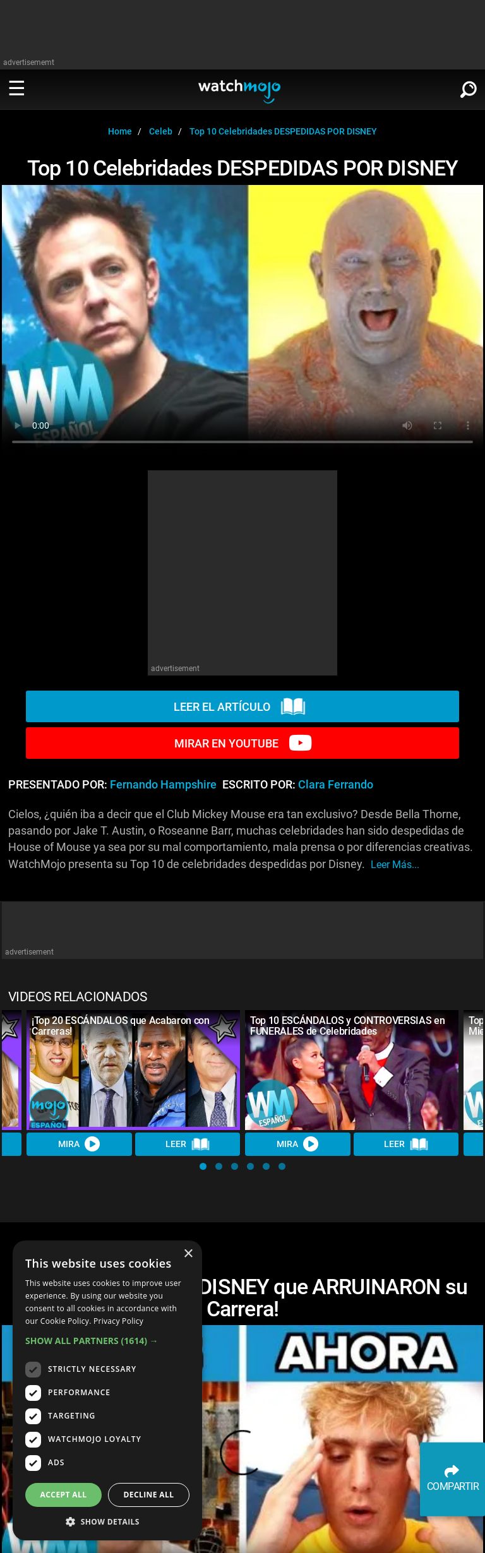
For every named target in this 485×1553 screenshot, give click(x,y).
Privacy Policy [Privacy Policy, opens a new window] (118, 1321)
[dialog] (107, 1390)
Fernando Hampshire (163, 784)
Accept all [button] (63, 1494)
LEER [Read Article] (187, 1144)
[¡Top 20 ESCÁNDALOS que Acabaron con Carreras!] (133, 1070)
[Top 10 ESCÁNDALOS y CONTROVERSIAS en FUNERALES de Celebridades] (351, 1070)
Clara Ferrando (335, 784)
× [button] (188, 1254)
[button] (203, 1166)
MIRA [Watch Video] (79, 1143)
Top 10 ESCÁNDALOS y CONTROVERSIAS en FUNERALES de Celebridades (347, 1026)
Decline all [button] (149, 1494)
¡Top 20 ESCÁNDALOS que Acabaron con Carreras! (121, 1026)
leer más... (395, 865)
